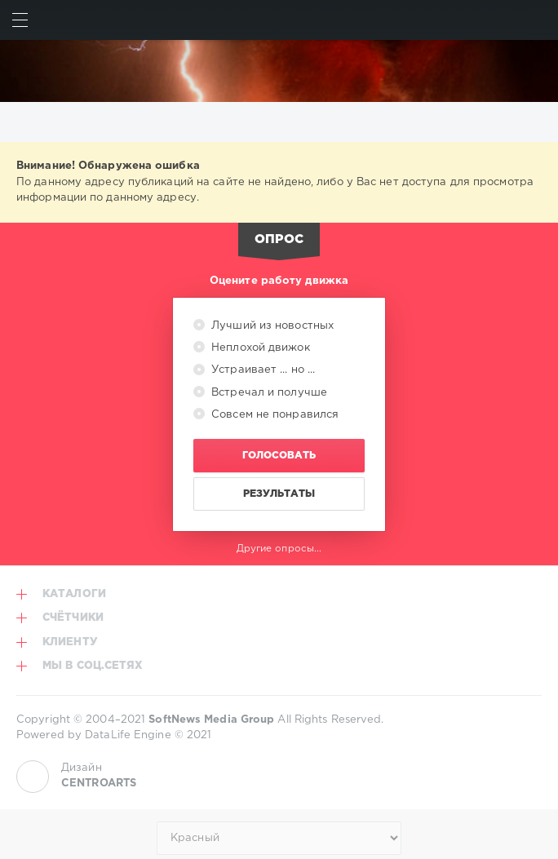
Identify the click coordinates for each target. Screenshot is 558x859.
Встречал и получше (267, 392)
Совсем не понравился (273, 414)
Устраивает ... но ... (261, 369)
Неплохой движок (259, 347)
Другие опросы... (279, 548)
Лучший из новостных (271, 325)
